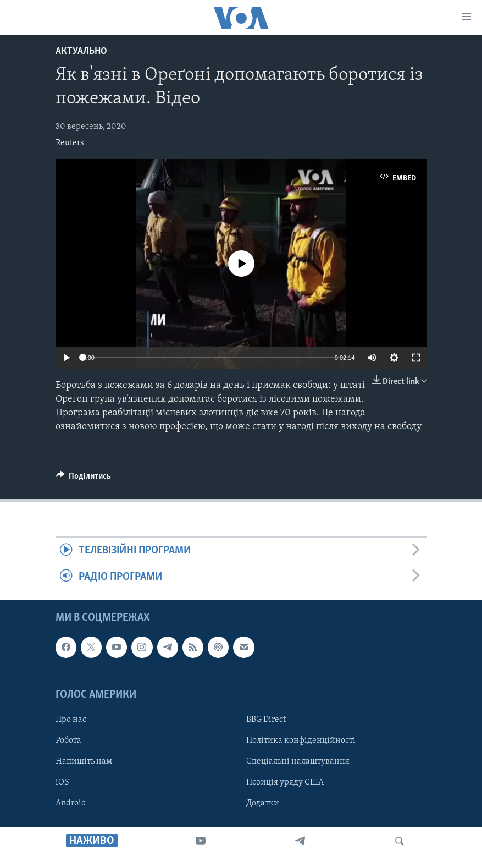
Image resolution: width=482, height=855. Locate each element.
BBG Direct (266, 719)
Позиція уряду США (285, 782)
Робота (68, 740)
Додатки (262, 803)
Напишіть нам (84, 761)
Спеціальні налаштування (298, 761)
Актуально (81, 51)
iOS (62, 782)
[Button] (84, 478)
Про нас (71, 719)
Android (71, 803)
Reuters (70, 143)
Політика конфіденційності (301, 740)
